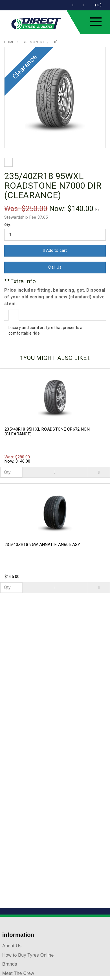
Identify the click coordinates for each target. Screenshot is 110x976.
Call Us (54, 267)
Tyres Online (33, 42)
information (18, 935)
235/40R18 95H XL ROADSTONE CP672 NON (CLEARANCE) (47, 431)
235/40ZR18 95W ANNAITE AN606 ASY (42, 544)
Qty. (7, 225)
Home (9, 42)
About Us (11, 945)
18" (54, 42)
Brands (9, 964)
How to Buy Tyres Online (28, 955)
